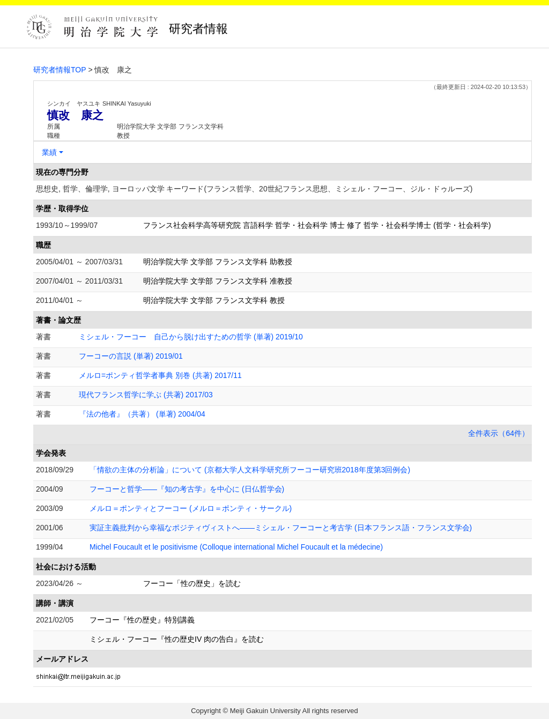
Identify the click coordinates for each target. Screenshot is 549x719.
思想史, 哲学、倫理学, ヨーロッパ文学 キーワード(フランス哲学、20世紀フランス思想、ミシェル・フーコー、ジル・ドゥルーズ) (254, 188)
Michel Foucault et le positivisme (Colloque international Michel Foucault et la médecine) (236, 547)
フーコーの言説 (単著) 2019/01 (131, 356)
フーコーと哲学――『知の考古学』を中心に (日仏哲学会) (187, 489)
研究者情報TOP (59, 69)
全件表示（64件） (498, 433)
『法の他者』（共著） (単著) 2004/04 (142, 414)
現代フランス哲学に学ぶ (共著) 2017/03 (146, 394)
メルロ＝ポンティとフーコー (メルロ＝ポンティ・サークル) (191, 508)
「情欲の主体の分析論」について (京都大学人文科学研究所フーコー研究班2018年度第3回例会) (250, 469)
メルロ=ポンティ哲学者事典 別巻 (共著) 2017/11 (160, 375)
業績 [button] (49, 152)
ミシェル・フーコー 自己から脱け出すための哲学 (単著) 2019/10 (191, 336)
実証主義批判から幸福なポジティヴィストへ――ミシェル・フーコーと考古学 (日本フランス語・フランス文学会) (281, 527)
